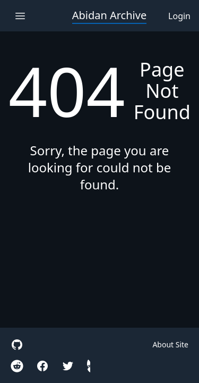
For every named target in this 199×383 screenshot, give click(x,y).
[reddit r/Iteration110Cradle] (17, 366)
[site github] (17, 344)
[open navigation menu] (19, 15)
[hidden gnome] (88, 366)
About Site (170, 344)
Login (179, 16)
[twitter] (68, 366)
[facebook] (42, 366)
